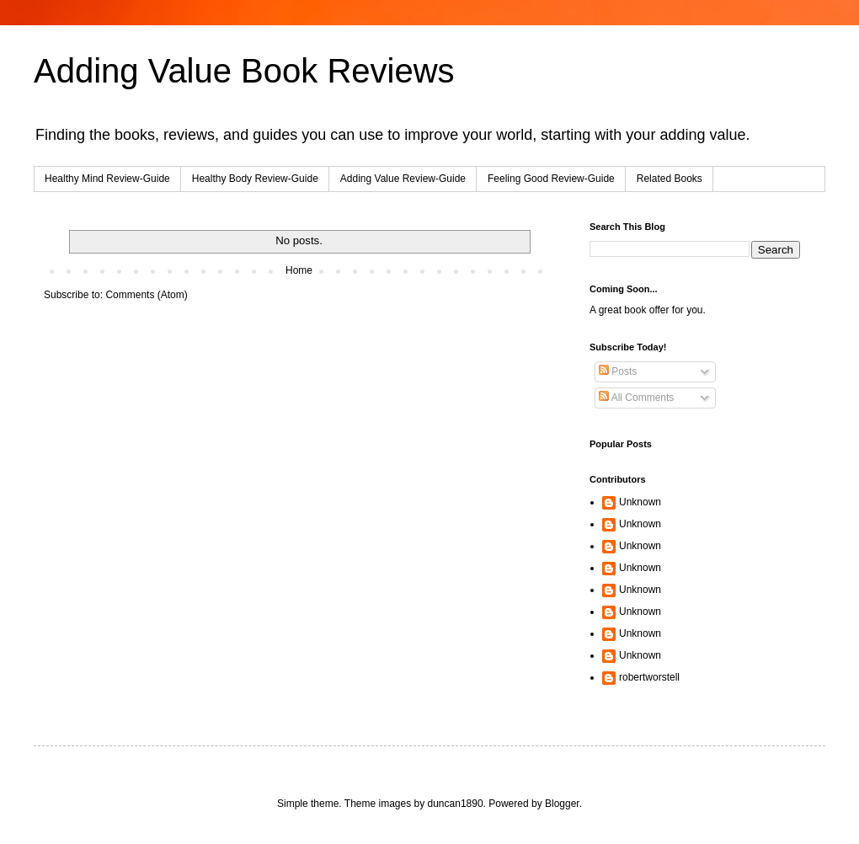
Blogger (562, 803)
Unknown (640, 502)
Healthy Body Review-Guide (255, 178)
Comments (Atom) (146, 295)
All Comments (636, 397)
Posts (618, 371)
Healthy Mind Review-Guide (107, 178)
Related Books (669, 178)
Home (298, 270)
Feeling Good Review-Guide (551, 178)
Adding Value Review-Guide (403, 178)
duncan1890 (455, 803)
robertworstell (649, 677)
